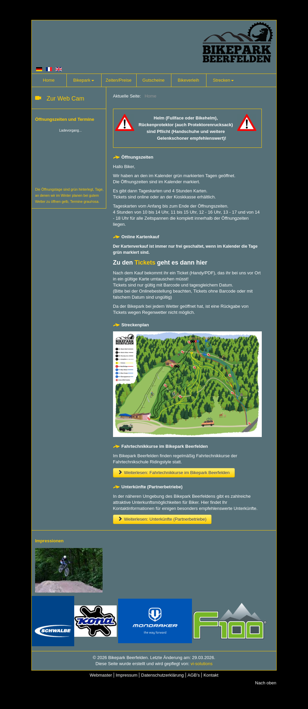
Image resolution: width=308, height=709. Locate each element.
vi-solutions (202, 663)
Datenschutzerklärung (162, 675)
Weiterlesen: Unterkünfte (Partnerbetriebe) (162, 519)
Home (49, 80)
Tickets (145, 262)
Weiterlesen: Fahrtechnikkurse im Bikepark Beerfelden (174, 472)
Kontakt (210, 675)
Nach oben (265, 682)
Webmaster (101, 675)
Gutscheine (153, 80)
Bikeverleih (188, 80)
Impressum (126, 675)
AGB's (194, 675)
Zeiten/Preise (119, 80)
